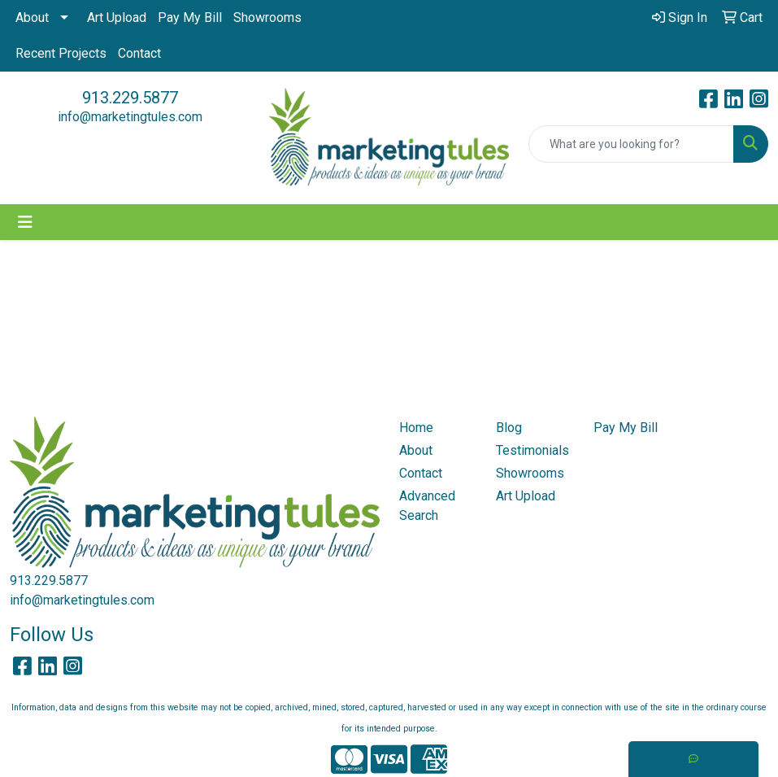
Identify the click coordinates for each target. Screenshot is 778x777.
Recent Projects (60, 53)
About (32, 17)
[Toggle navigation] (25, 222)
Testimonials (532, 450)
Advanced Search (427, 505)
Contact (139, 53)
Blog (509, 427)
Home (416, 427)
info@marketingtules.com (130, 116)
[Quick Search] (631, 144)
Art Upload (116, 17)
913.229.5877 (130, 97)
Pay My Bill (190, 17)
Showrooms (267, 17)
